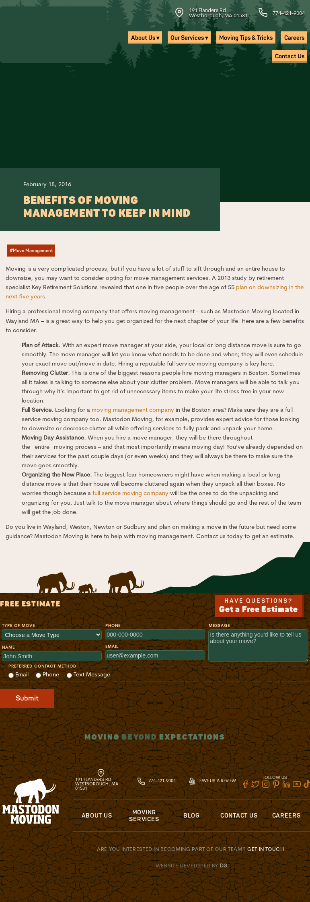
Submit (27, 698)
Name (8, 647)
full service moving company (130, 493)
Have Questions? (259, 606)
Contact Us (289, 56)
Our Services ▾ (189, 38)
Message (219, 625)
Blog (191, 815)
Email (111, 646)
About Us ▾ (145, 38)
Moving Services (144, 816)
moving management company (133, 409)
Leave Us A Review (212, 780)
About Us (97, 815)
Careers (294, 38)
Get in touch (265, 849)
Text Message (88, 674)
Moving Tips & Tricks (246, 38)
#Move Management (31, 251)
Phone (113, 625)
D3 (223, 865)
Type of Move (18, 625)
